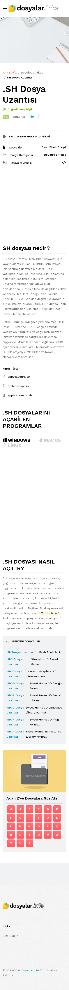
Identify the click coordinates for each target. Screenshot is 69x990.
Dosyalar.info (30, 970)
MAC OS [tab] (50, 440)
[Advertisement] (34, 206)
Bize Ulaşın (10, 935)
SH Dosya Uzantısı (19, 77)
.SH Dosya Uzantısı (19, 652)
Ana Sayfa (10, 72)
